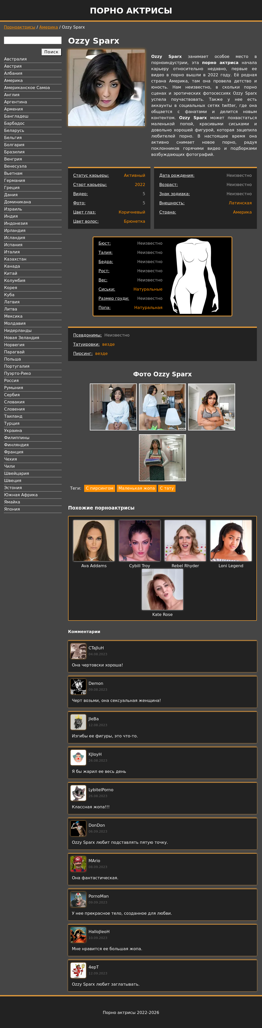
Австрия (13, 66)
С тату (167, 488)
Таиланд (13, 416)
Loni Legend (231, 565)
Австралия (15, 59)
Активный (134, 175)
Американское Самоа (27, 87)
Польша (12, 359)
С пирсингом (99, 488)
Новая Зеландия (21, 337)
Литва (10, 309)
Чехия (10, 459)
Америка (48, 27)
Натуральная (148, 307)
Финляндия (16, 444)
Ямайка (12, 502)
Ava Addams (94, 565)
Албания (13, 73)
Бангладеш (16, 116)
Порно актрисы (131, 11)
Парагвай (14, 352)
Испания (13, 244)
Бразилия (14, 152)
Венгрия (13, 159)
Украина (13, 430)
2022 (140, 184)
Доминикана (17, 202)
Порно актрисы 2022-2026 (131, 1012)
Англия (11, 94)
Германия (14, 180)
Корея (10, 287)
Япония (12, 509)
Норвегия (14, 344)
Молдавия (15, 323)
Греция (12, 187)
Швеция (12, 480)
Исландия (14, 237)
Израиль (13, 209)
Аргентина (15, 102)
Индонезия (16, 223)
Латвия (12, 302)
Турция (11, 423)
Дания (11, 194)
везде (108, 344)
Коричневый (132, 212)
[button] (113, 407)
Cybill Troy (139, 565)
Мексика (13, 316)
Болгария (14, 144)
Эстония (13, 487)
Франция (13, 452)
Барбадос (14, 123)
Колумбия (14, 280)
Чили (9, 466)
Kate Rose (162, 614)
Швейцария (16, 473)
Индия (11, 216)
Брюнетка (134, 221)
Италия (12, 252)
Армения (13, 109)
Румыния (13, 387)
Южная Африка (21, 494)
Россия (11, 380)
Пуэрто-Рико (17, 373)
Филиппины (16, 437)
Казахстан (15, 259)
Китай (10, 273)
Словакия (14, 402)
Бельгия (13, 137)
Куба (9, 294)
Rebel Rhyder (185, 565)
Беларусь (14, 130)
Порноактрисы (19, 27)
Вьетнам (13, 173)
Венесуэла (15, 166)
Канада (12, 266)
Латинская (240, 203)
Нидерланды (18, 330)
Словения (14, 409)
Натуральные (148, 289)
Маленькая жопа (136, 488)
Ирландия (15, 230)
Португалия (16, 366)
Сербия (12, 394)
